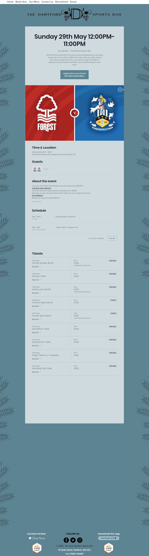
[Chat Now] (37, 538)
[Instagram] (79, 540)
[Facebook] (66, 540)
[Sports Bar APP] (108, 538)
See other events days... (74, 76)
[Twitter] (73, 540)
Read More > (37, 201)
